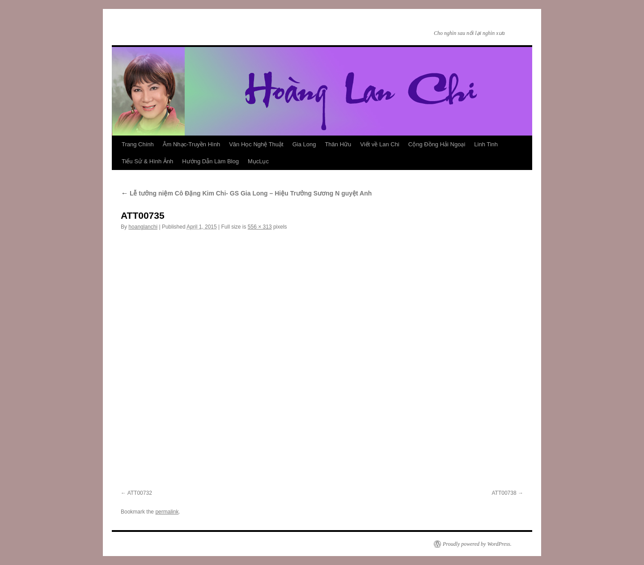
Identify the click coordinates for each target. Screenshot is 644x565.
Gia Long (304, 144)
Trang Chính (138, 144)
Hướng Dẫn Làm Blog (210, 161)
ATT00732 (139, 493)
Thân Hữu (338, 144)
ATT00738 (504, 493)
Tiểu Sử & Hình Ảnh (147, 161)
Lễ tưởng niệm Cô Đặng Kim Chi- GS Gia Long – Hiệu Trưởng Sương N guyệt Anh (246, 193)
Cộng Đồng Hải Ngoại (437, 144)
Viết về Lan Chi (379, 144)
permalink (166, 512)
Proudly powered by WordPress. (477, 544)
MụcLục (258, 161)
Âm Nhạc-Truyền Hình (191, 144)
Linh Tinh (486, 144)
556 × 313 (260, 227)
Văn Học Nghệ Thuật (256, 144)
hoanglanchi (142, 227)
